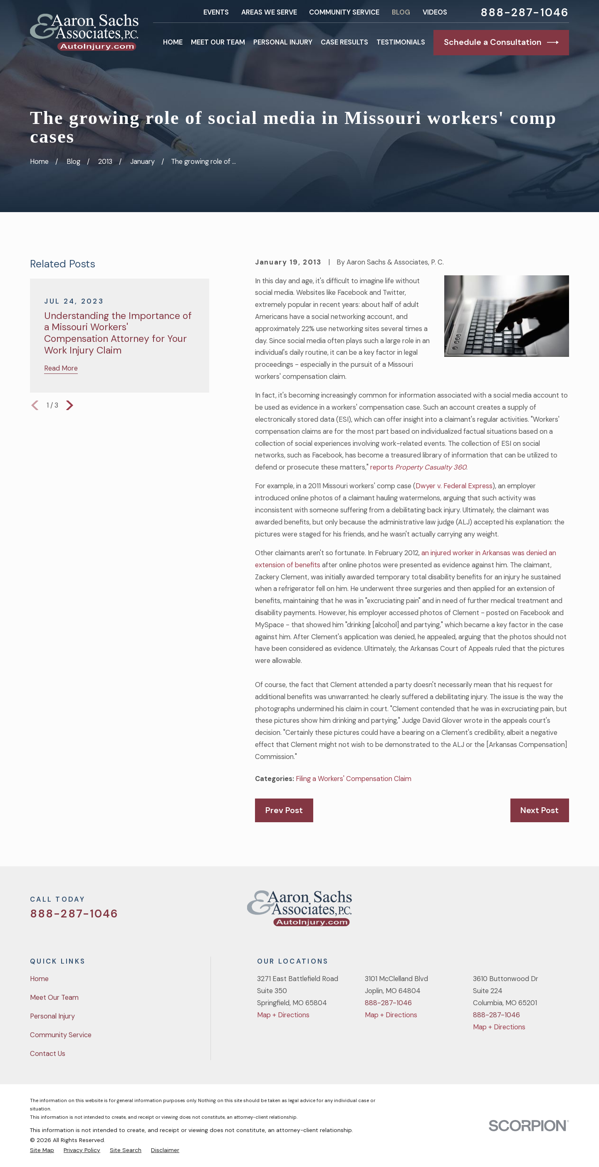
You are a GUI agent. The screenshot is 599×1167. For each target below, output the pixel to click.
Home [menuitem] (173, 42)
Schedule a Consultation (501, 42)
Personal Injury (52, 1016)
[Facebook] (520, 911)
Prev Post (284, 810)
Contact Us (47, 1053)
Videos (435, 12)
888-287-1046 (524, 12)
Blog (401, 12)
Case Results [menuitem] (344, 42)
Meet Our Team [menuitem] (218, 42)
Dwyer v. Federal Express (454, 486)
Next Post (539, 810)
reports (418, 467)
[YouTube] (542, 911)
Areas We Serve (269, 12)
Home (39, 978)
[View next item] (69, 405)
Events (216, 12)
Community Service (344, 12)
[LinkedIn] (564, 911)
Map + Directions (283, 1015)
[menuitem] (42, 1150)
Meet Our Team (54, 997)
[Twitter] (499, 911)
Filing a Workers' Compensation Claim (353, 778)
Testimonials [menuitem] (400, 42)
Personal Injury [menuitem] (282, 42)
